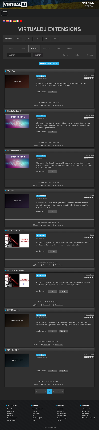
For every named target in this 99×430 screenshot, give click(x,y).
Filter (78, 55)
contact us (60, 411)
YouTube (85, 411)
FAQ (33, 416)
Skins (22, 49)
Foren (34, 420)
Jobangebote (61, 413)
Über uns (60, 409)
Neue (11, 49)
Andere (70, 49)
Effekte (34, 49)
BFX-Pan (10, 191)
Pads (58, 49)
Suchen (38, 55)
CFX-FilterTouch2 (14, 151)
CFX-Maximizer (13, 310)
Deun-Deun (90, 76)
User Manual (36, 413)
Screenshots (11, 420)
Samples (46, 49)
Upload (90, 55)
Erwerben (10, 411)
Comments (46, 105)
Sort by (66, 55)
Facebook (86, 409)
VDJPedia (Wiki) (37, 418)
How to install (59, 105)
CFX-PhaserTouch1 (15, 230)
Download (10, 409)
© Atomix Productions (49, 427)
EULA (59, 420)
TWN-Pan (11, 71)
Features (10, 413)
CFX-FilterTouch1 (14, 111)
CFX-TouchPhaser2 (15, 270)
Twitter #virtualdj (88, 418)
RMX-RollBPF (13, 350)
